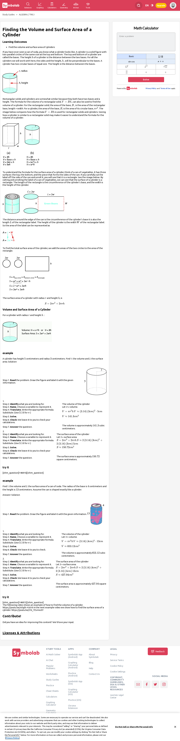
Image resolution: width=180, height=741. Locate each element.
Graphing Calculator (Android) (73, 665)
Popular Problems (50, 667)
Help (91, 668)
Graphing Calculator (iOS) (73, 692)
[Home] (26, 657)
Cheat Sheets (52, 691)
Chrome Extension (73, 706)
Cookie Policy (116, 666)
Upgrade (161, 5)
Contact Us (94, 674)
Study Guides (8, 14)
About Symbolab (94, 655)
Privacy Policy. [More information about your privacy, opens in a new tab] (12, 739)
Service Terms (117, 660)
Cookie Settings (117, 671)
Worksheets (52, 674)
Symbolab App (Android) (75, 655)
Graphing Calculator (51, 703)
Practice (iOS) (74, 700)
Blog (91, 662)
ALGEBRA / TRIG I (26, 14)
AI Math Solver (53, 654)
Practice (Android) (73, 674)
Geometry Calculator (51, 711)
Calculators (51, 697)
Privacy (113, 654)
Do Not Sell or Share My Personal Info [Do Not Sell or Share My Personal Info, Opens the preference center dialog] (134, 728)
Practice (50, 685)
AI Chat (49, 660)
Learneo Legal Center (117, 696)
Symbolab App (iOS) (75, 682)
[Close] (175, 727)
